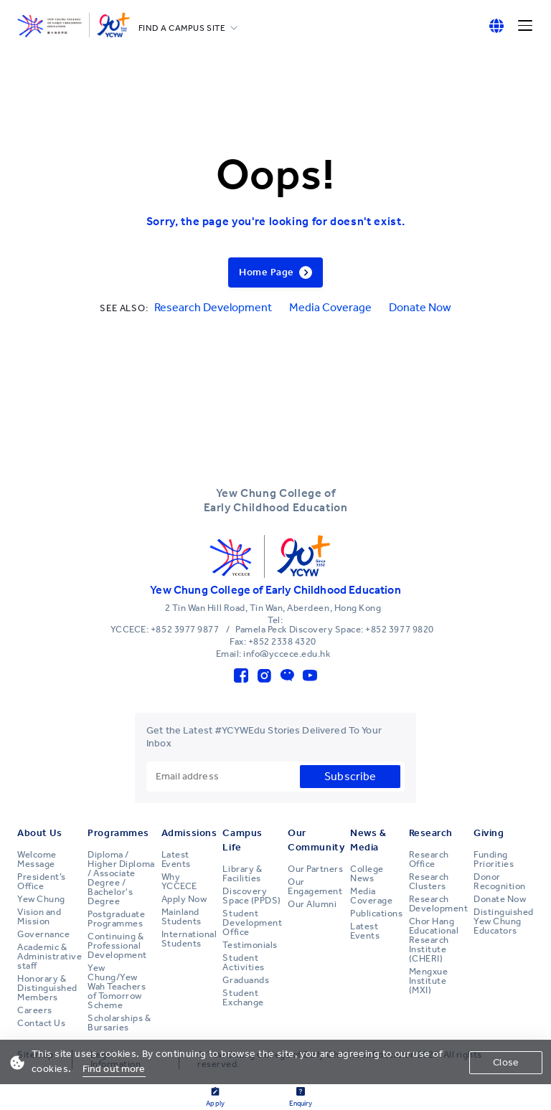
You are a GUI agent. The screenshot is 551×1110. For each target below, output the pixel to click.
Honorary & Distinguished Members (47, 988)
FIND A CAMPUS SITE (182, 28)
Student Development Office (252, 923)
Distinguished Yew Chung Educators (504, 921)
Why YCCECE (179, 881)
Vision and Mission (39, 916)
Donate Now (420, 307)
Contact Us (41, 1023)
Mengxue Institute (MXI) (428, 981)
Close (506, 1062)
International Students (189, 939)
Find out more (114, 1069)
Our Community (316, 840)
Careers (34, 1010)
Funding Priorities (494, 859)
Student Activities (243, 962)
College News (367, 873)
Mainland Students (181, 916)
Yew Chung (41, 899)
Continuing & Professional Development (117, 945)
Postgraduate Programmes (116, 919)
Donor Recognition (500, 881)
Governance (43, 934)
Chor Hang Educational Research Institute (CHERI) (434, 940)
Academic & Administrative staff (49, 956)
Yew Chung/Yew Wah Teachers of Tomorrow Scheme (117, 986)
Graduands (245, 980)
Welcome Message (37, 859)
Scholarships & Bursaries (119, 1023)
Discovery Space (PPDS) (251, 896)
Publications (376, 914)
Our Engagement (315, 886)
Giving (489, 833)
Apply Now (184, 899)
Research (431, 833)
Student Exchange (242, 997)
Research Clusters (429, 881)
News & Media (368, 840)
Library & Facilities (242, 873)
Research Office (429, 859)
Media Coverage (330, 307)
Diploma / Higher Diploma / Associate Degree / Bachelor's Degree (121, 878)
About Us (39, 833)
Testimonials (249, 945)
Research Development (213, 307)
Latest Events (176, 859)
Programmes (118, 833)
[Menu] (525, 26)
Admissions (189, 833)
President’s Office (41, 881)
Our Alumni (312, 904)
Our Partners (315, 869)
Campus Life (242, 840)
